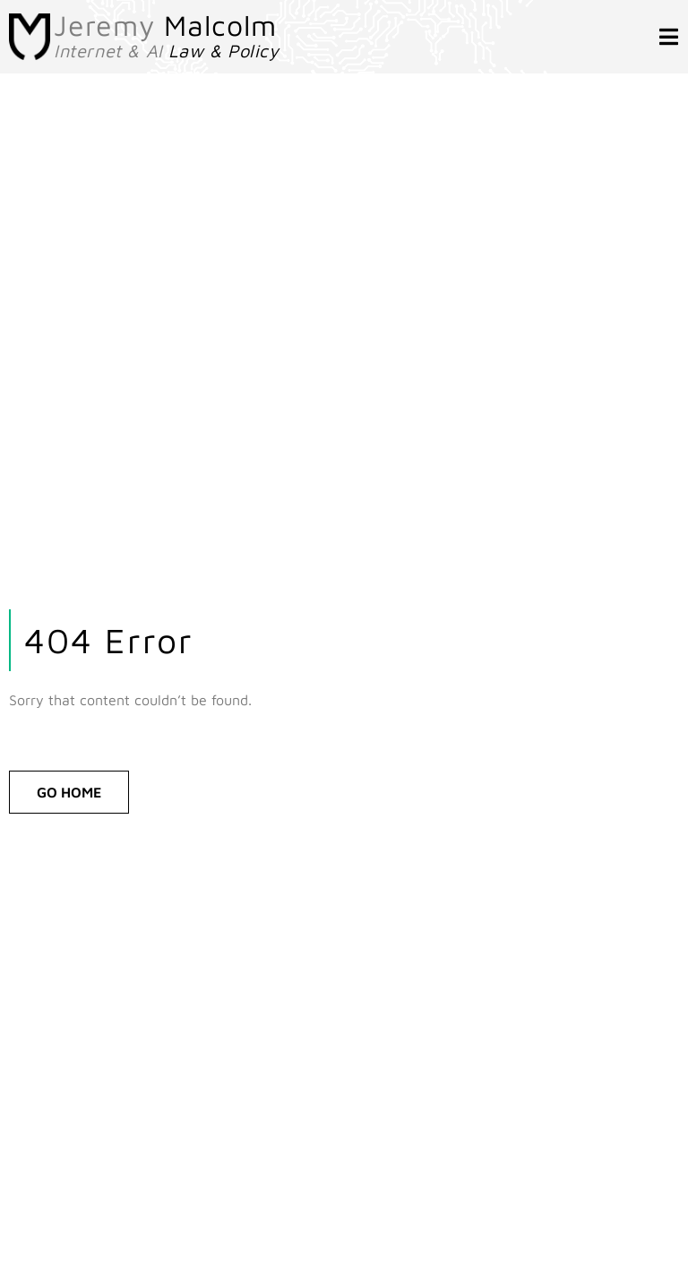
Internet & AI (167, 50)
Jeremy (165, 25)
